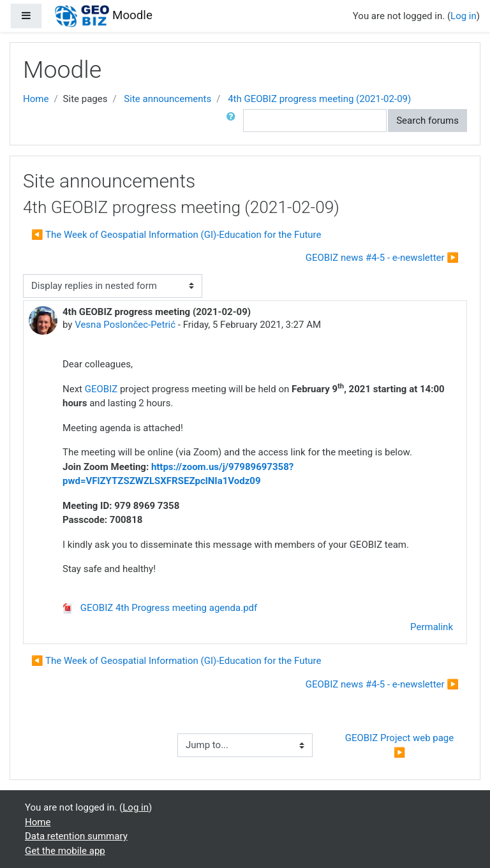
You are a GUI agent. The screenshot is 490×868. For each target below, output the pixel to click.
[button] (233, 121)
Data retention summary (76, 836)
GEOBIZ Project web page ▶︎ (400, 745)
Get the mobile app (65, 851)
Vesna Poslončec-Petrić (125, 324)
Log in (463, 16)
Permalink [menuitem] (431, 627)
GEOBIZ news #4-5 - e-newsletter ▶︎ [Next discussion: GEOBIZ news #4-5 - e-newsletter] (382, 257)
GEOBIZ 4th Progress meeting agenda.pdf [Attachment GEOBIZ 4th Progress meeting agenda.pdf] (160, 608)
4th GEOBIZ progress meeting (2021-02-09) (319, 99)
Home (35, 99)
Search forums (427, 120)
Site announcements (167, 99)
